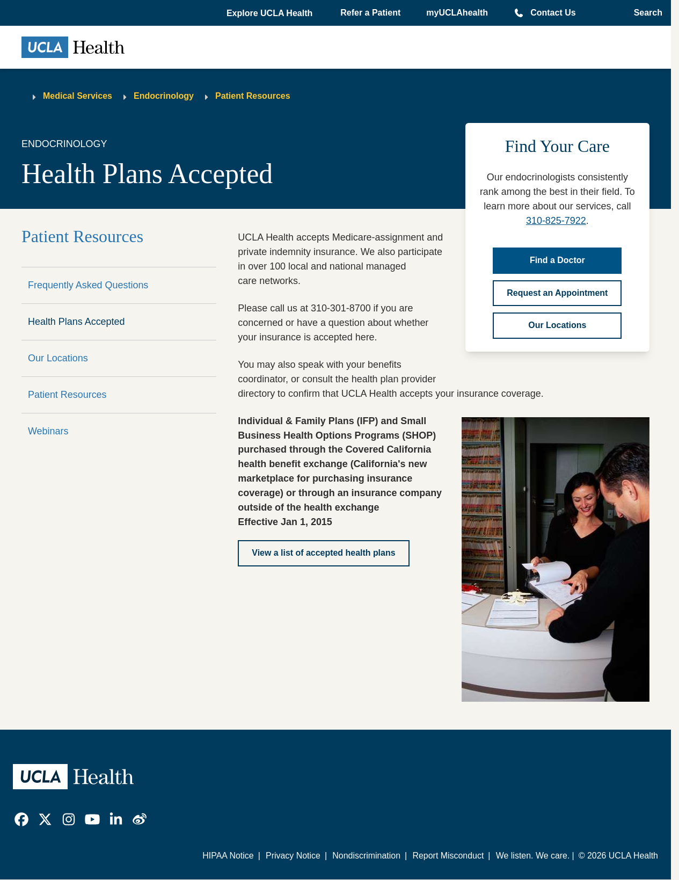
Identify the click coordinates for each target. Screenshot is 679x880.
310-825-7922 (556, 220)
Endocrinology (164, 95)
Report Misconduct (448, 855)
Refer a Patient (370, 12)
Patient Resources (252, 95)
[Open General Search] (644, 12)
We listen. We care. (533, 855)
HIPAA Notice (227, 855)
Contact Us (552, 12)
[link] (21, 819)
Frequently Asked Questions (88, 285)
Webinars (48, 431)
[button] (271, 13)
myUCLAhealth (457, 12)
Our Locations (58, 358)
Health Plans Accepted (76, 321)
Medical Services (77, 95)
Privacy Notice (293, 855)
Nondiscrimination (366, 855)
